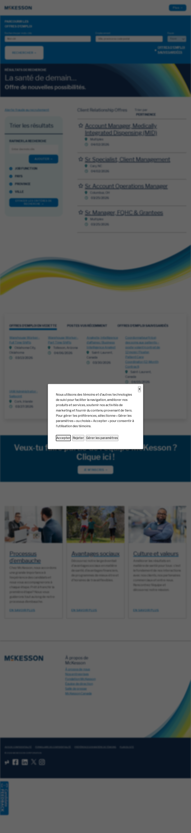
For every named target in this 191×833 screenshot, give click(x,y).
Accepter (63, 438)
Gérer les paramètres (102, 438)
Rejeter (78, 438)
